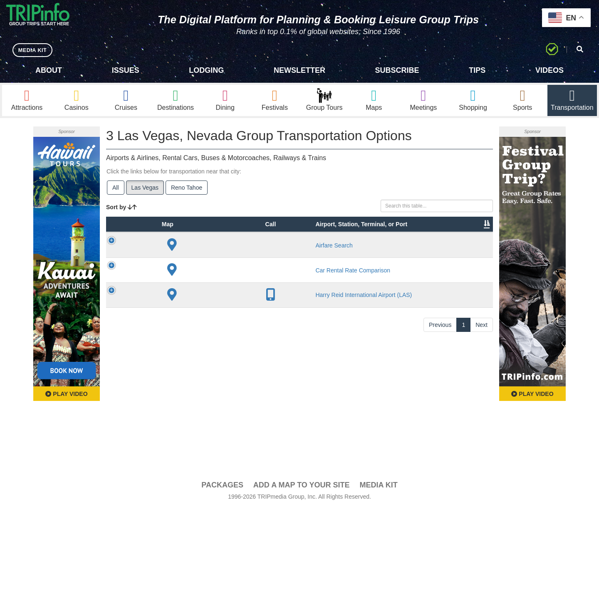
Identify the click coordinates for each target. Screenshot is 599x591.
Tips (477, 70)
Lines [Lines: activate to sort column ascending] (262, 253)
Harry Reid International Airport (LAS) (201, 425)
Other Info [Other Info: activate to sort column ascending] (319, 249)
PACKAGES (222, 567)
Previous (440, 525)
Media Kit (378, 567)
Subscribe (397, 70)
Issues (125, 70)
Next (481, 525)
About (48, 70)
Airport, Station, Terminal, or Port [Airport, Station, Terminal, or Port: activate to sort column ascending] (197, 241)
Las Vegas (144, 191)
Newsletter (299, 70)
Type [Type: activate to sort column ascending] (162, 253)
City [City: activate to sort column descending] (233, 253)
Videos (549, 70)
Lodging (206, 70)
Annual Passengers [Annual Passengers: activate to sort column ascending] (367, 249)
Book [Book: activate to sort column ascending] (439, 253)
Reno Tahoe (186, 191)
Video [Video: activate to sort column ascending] (408, 253)
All (115, 191)
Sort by (121, 211)
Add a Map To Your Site (301, 567)
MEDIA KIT (34, 50)
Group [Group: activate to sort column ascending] (471, 253)
